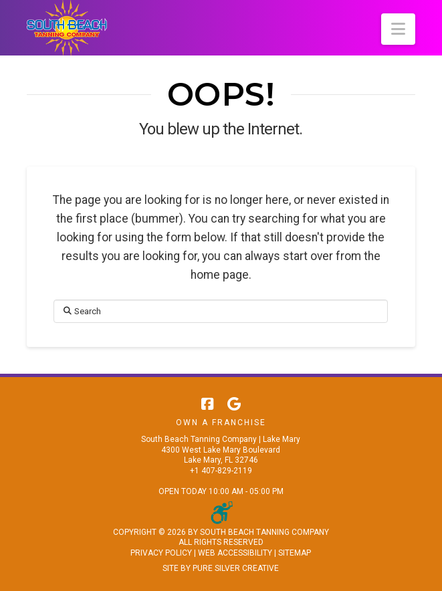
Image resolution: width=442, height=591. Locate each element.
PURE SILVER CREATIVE (236, 568)
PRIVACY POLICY (161, 553)
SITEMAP (294, 553)
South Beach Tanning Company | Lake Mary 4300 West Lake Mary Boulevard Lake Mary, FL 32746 (220, 450)
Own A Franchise (221, 422)
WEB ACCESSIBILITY (235, 553)
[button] (398, 29)
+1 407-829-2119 (221, 470)
